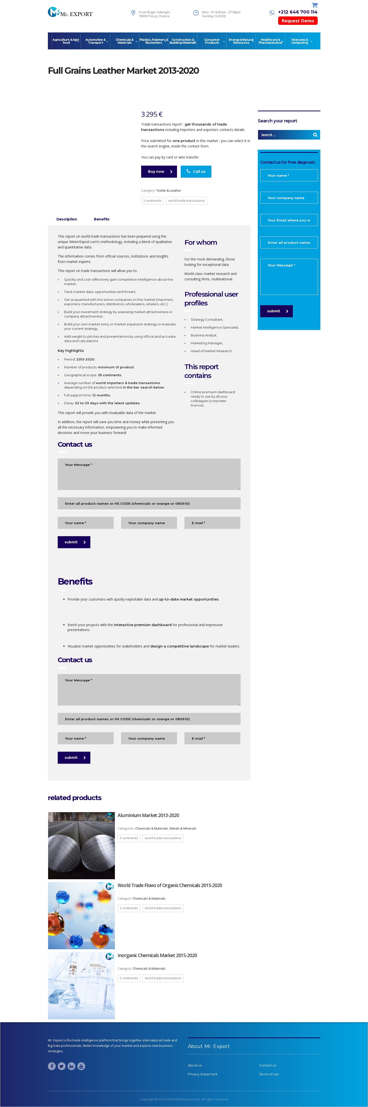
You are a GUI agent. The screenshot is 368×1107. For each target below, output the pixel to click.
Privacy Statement (203, 1074)
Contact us (267, 1065)
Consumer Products (212, 41)
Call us (196, 171)
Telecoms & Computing (299, 41)
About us (195, 1065)
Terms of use (269, 1074)
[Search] (315, 135)
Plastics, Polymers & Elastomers (153, 41)
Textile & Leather (168, 190)
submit (75, 542)
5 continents (152, 200)
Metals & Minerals (183, 828)
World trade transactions (186, 200)
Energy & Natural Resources (241, 41)
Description (66, 219)
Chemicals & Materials (124, 41)
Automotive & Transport (95, 41)
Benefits (101, 219)
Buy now (160, 171)
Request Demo (298, 21)
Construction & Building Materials (183, 41)
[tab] (67, 219)
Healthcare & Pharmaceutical (270, 41)
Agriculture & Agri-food (66, 41)
